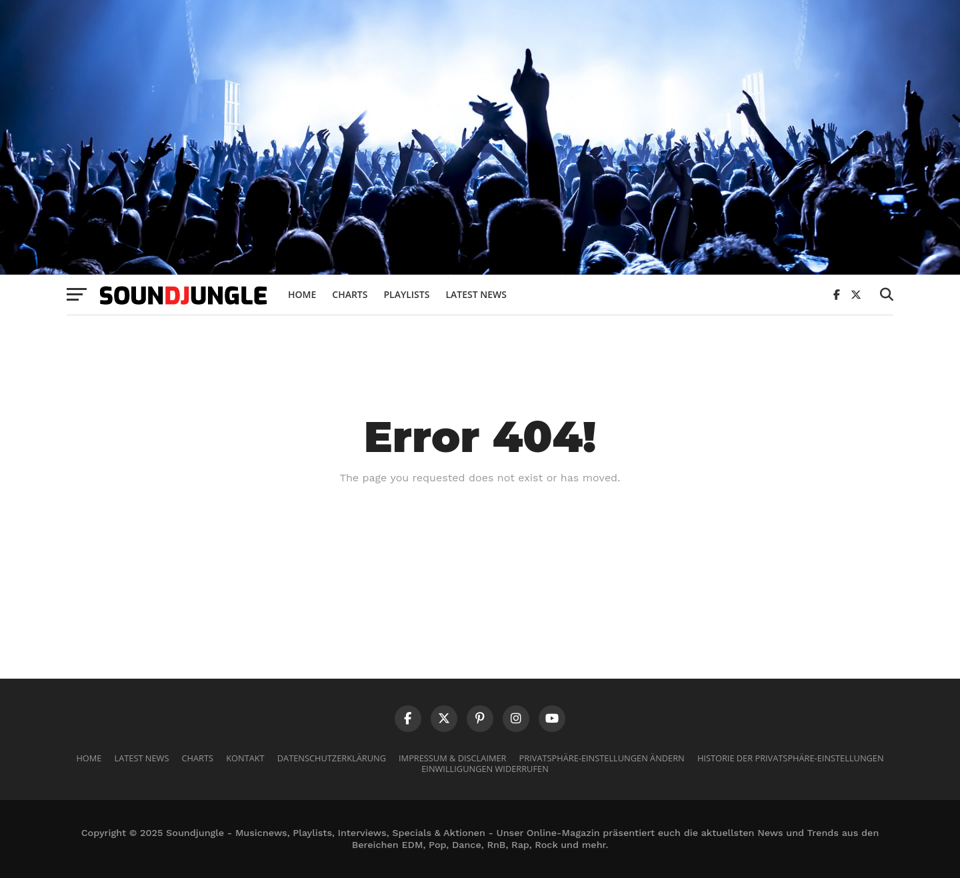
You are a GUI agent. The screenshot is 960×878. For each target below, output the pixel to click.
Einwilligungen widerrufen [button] (485, 769)
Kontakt (245, 758)
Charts (349, 294)
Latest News (476, 294)
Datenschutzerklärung (331, 758)
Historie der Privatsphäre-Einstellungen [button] (790, 758)
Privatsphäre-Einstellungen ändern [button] (602, 758)
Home (302, 294)
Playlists (406, 294)
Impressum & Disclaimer (452, 758)
